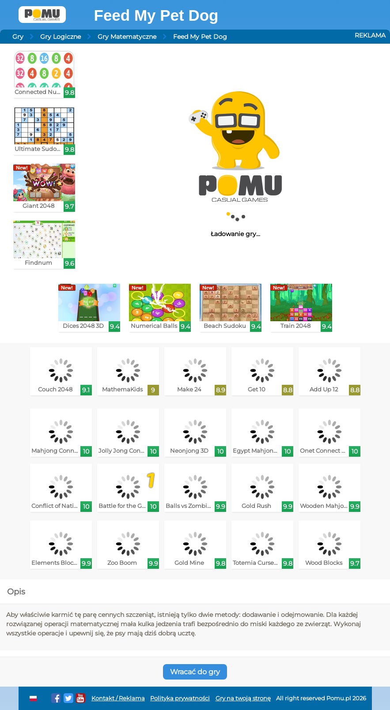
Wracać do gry (195, 672)
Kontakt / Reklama (118, 698)
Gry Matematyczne (127, 37)
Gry (17, 37)
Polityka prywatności (180, 698)
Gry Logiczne (60, 37)
